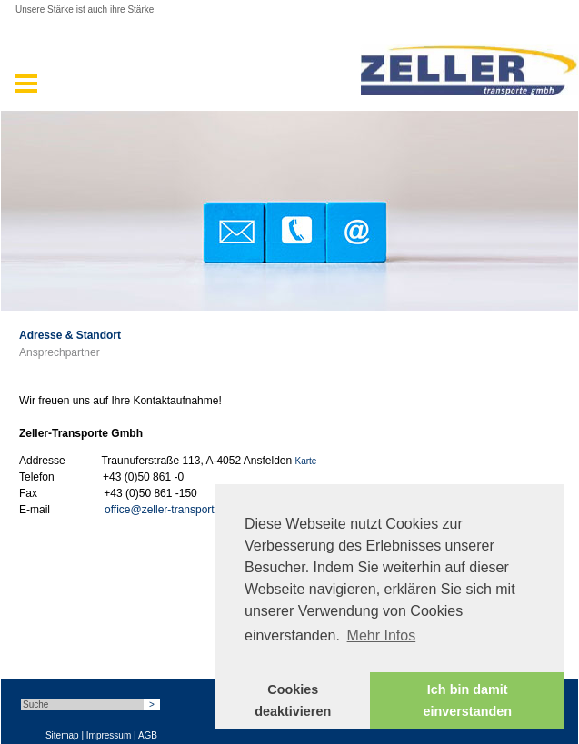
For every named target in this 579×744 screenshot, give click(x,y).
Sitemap (62, 735)
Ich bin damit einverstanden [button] (467, 700)
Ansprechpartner (59, 352)
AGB (147, 735)
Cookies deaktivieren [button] (293, 700)
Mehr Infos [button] (381, 635)
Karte (306, 461)
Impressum (108, 735)
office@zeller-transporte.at (169, 509)
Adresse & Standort (70, 335)
